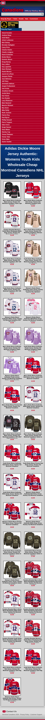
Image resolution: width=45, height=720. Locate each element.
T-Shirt (15, 19)
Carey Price (6, 47)
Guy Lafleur (6, 64)
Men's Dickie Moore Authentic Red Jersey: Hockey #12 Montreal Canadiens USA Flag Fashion (12, 670)
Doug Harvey (6, 62)
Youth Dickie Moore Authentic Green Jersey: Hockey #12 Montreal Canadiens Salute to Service (12, 553)
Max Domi (5, 108)
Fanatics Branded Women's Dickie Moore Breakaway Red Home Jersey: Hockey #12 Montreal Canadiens (33, 640)
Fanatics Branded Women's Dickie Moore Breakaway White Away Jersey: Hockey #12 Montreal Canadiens (12, 232)
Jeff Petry (5, 81)
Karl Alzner (5, 96)
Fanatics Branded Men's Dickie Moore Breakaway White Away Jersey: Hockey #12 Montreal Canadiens (12, 611)
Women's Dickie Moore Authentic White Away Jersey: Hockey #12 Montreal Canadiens (33, 523)
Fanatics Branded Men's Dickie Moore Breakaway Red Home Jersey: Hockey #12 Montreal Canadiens (32, 582)
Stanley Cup (6, 132)
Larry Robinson (7, 100)
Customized (34, 19)
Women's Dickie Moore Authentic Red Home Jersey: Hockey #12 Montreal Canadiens (33, 494)
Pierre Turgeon (7, 122)
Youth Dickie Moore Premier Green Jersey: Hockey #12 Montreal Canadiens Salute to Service (33, 553)
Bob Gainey (6, 42)
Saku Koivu (6, 125)
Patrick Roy (6, 115)
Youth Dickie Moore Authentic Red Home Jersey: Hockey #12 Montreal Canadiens (12, 465)
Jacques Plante (7, 76)
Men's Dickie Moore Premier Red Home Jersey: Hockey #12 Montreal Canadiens (12, 406)
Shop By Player (6, 19)
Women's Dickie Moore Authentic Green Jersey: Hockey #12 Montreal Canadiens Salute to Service (12, 582)
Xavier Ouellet (6, 142)
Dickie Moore (6, 57)
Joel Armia (5, 88)
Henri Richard (6, 69)
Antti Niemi (5, 38)
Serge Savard (6, 127)
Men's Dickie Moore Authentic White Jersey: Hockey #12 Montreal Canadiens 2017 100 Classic (12, 261)
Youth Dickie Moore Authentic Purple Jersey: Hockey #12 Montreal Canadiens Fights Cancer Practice (33, 349)
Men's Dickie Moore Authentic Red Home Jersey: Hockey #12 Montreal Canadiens (33, 377)
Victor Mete (5, 139)
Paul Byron (5, 117)
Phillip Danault (7, 120)
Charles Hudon (7, 50)
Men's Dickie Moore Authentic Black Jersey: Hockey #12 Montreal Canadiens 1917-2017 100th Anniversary (12, 436)
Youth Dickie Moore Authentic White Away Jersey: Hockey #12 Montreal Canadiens (12, 494)
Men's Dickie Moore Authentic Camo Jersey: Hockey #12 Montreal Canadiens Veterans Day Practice (33, 232)
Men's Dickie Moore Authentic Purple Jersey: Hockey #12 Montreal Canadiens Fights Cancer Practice (12, 349)
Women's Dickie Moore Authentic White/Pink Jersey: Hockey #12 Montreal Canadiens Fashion (33, 319)
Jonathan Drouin (7, 91)
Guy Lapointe (6, 67)
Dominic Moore (7, 59)
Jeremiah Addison (8, 83)
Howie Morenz (7, 71)
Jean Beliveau (6, 79)
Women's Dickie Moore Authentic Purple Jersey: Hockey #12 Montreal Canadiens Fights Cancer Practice (12, 378)
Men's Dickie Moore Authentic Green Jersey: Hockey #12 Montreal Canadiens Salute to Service (33, 436)
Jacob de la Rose (8, 74)
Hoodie (21, 19)
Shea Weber (6, 129)
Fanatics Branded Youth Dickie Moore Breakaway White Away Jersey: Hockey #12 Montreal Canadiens (12, 640)
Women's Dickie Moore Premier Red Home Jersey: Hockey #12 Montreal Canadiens (12, 523)
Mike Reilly (5, 110)
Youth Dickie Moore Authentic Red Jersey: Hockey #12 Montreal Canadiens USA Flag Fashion (33, 670)
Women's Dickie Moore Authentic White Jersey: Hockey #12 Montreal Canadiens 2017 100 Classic (12, 319)
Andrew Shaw (6, 35)
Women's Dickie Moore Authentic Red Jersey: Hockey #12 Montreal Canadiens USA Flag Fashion (12, 699)
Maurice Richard (7, 105)
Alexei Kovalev (7, 33)
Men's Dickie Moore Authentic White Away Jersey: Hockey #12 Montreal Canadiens (33, 406)
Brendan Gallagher (8, 45)
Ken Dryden (6, 98)
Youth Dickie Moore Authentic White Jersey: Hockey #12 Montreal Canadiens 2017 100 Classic (12, 290)
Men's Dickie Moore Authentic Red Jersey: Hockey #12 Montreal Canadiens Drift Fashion (33, 203)
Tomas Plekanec (7, 134)
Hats (26, 19)
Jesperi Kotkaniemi (8, 86)
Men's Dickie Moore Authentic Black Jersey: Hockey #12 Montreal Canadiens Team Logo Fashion (12, 203)
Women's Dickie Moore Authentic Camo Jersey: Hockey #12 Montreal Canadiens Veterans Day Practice (33, 290)
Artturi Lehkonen (7, 40)
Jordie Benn (6, 93)
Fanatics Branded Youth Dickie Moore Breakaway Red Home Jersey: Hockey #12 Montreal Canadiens (33, 611)
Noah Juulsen (6, 113)
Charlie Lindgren (7, 52)
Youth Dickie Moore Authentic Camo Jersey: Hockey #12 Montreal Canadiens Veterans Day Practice (33, 261)
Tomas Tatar (6, 137)
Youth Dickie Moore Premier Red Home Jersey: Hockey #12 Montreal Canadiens (33, 465)
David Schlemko (7, 54)
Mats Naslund (6, 103)
